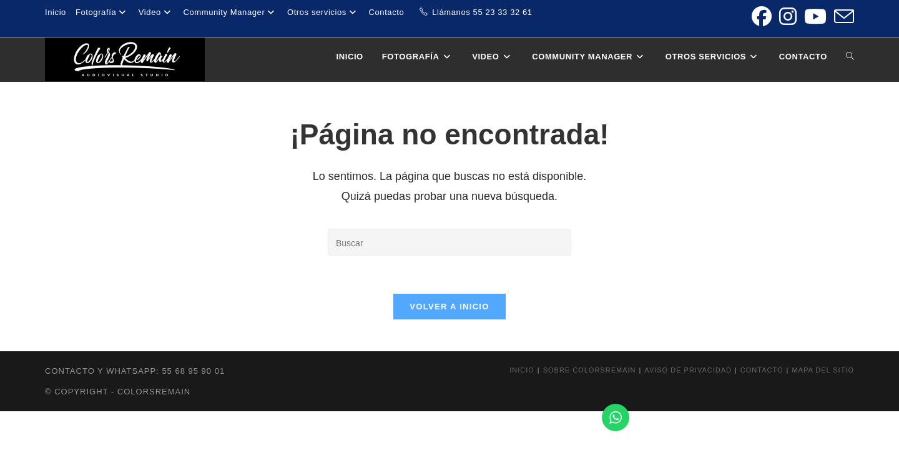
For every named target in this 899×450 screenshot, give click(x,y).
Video (156, 12)
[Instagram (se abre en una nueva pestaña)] (787, 16)
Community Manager (230, 12)
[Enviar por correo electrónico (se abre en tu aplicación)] (842, 16)
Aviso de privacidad (688, 370)
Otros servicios (323, 12)
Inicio (55, 12)
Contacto (387, 12)
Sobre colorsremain (589, 370)
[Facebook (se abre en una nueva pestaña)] (761, 16)
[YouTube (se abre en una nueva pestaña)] (815, 16)
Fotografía (102, 12)
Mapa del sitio (823, 370)
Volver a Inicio (449, 306)
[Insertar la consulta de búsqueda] (449, 242)
